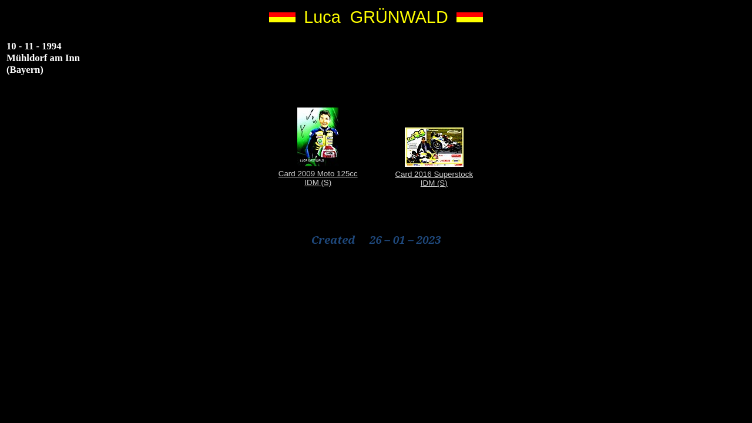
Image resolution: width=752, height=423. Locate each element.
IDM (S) (317, 182)
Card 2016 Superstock (434, 174)
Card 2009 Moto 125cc (318, 173)
